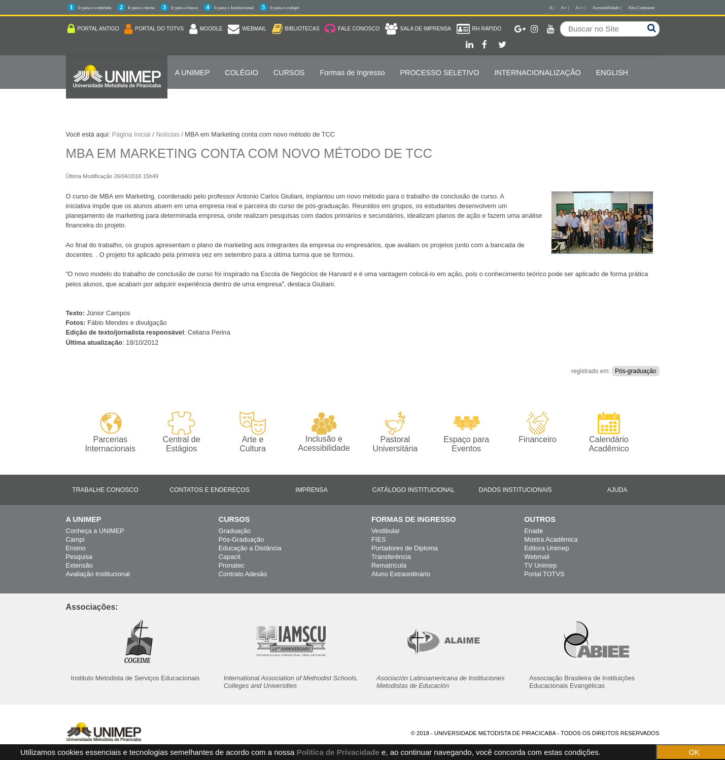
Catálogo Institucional (413, 489)
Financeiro (538, 427)
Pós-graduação (635, 371)
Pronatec (232, 565)
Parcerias (110, 432)
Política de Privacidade (337, 752)
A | (551, 7)
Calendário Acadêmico (609, 432)
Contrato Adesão (243, 574)
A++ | (580, 7)
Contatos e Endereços (210, 489)
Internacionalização (537, 73)
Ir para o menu (141, 7)
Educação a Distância (250, 548)
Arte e (252, 432)
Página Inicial (131, 134)
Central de (181, 432)
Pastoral (395, 432)
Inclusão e (324, 432)
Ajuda (617, 489)
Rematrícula (388, 565)
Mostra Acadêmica (550, 539)
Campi (75, 539)
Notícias (167, 134)
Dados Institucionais (515, 489)
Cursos (289, 73)
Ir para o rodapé (284, 7)
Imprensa (311, 489)
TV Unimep (540, 565)
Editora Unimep (546, 548)
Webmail (536, 556)
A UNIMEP (192, 73)
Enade (533, 531)
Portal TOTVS (544, 574)
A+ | (565, 7)
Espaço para (466, 432)
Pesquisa (79, 556)
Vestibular (385, 531)
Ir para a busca (184, 7)
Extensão (79, 565)
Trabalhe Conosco (105, 489)
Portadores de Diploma (404, 548)
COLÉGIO (241, 73)
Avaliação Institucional (98, 574)
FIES (378, 539)
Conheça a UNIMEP (95, 531)
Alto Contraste (641, 7)
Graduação (235, 531)
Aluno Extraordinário (400, 574)
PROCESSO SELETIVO (439, 73)
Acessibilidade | (607, 7)
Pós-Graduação (241, 539)
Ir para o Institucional (234, 7)
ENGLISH (612, 73)
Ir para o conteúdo (95, 7)
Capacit (229, 556)
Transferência (391, 556)
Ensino (76, 548)
